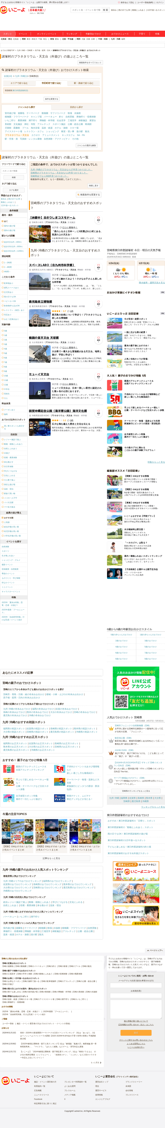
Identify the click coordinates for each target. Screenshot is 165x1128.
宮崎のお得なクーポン (11, 981)
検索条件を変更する (88, 194)
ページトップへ (155, 950)
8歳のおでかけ (121, 659)
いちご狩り (10, 120)
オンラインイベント (47, 34)
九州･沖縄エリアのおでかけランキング (22, 881)
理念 (97, 1086)
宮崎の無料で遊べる (31, 981)
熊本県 (149, 798)
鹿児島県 (136, 801)
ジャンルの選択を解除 (86, 145)
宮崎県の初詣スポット (37, 732)
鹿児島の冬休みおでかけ (15, 715)
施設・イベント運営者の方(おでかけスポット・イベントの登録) (43, 1023)
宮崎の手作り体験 (24, 974)
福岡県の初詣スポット (14, 728)
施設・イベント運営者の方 (45, 1082)
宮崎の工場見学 (8, 974)
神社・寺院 (29, 124)
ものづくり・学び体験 (11, 578)
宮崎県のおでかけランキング (47, 887)
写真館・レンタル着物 (31, 139)
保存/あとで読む (126, 2)
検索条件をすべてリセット (90, 63)
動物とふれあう (138, 10)
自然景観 (70, 116)
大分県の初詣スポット (14, 732)
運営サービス (100, 1090)
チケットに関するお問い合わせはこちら (136, 1040)
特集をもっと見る (156, 462)
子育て (142, 34)
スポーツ (5, 551)
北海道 (16, 39)
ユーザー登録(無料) (145, 2)
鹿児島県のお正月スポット (16, 750)
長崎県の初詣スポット (61, 728)
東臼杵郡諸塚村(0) (20, 90)
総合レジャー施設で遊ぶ (15, 902)
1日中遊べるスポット (156, 10)
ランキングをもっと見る (153, 807)
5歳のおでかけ (150, 647)
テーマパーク (33, 113)
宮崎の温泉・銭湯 (9, 999)
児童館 (8, 128)
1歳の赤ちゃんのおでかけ (150, 635)
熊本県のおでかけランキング (77, 884)
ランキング (71, 34)
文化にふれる (76, 902)
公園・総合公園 (75, 124)
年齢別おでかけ (93, 34)
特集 (157, 34)
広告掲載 (38, 1090)
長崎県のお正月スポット (67, 743)
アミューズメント (51, 135)
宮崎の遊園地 (7, 966)
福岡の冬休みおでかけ (43, 709)
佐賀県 (132, 798)
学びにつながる (60, 902)
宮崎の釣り (51, 966)
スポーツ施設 (59, 124)
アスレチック (43, 124)
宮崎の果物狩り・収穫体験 (13, 1002)
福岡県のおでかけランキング (57, 881)
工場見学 (72, 120)
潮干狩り (33, 120)
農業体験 (22, 120)
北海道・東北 (6, 39)
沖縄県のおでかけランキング (17, 891)
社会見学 (61, 120)
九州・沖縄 (115, 39)
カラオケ (35, 135)
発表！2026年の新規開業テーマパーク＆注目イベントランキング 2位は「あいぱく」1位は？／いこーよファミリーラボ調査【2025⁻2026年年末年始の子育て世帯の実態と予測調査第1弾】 (58, 1036)
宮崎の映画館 (45, 992)
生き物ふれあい (8, 556)
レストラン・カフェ (34, 131)
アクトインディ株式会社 (127, 1077)
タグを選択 (13, 190)
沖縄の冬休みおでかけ (40, 715)
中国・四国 (103, 39)
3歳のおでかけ (150, 641)
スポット (7, 34)
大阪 (83, 39)
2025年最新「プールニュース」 (13, 611)
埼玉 (45, 39)
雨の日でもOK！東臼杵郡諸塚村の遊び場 (128, 834)
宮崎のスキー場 (25, 999)
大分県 (157, 798)
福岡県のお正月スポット (15, 743)
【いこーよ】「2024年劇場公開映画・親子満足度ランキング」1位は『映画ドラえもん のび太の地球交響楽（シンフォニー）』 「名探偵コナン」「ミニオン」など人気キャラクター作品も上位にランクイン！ (58, 1055)
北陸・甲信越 (67, 39)
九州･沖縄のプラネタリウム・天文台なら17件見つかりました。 (62, 169)
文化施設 (17, 124)
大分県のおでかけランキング (17, 887)
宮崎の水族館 (91, 992)
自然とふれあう (10, 905)
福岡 (123, 39)
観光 (87, 131)
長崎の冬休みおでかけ (14, 712)
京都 (88, 39)
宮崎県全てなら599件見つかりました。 (50, 176)
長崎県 (141, 798)
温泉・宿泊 (55, 905)
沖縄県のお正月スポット (43, 750)
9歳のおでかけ (150, 659)
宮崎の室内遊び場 (30, 992)
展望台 (92, 120)
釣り (61, 116)
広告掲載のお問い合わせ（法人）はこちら (136, 1025)
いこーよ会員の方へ (136, 1047)
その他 (75, 139)
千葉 (40, 39)
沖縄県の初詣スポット (87, 732)
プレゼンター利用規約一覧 (75, 1082)
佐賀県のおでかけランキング (17, 884)
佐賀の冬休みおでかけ (66, 709)
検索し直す (93, 186)
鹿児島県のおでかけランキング (78, 887)
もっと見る (95, 1062)
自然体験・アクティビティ (57, 139)
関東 (24, 39)
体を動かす (42, 905)
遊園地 (21, 113)
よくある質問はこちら (136, 1044)
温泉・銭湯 (47, 128)
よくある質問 (69, 1086)
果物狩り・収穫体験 (86, 116)
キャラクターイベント (11, 591)
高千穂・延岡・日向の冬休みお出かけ (21, 697)
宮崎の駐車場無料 (48, 981)
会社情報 (129, 1090)
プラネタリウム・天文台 (17, 135)
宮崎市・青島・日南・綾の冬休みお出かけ (23, 694)
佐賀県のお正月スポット (41, 743)
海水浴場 (35, 128)
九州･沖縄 (114, 798)
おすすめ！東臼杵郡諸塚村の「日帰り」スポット (131, 821)
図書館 (16, 128)
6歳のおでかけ (121, 653)
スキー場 (74, 128)
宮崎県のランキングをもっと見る (136, 791)
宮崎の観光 (87, 966)
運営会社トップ (101, 1082)
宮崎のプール (74, 966)
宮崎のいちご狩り (78, 999)
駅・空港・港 (11, 139)
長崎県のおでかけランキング (47, 884)
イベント (23, 34)
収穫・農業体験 (27, 905)
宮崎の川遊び (7, 984)
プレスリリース (132, 1095)
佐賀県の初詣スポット (37, 728)
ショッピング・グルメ (11, 560)
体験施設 (83, 120)
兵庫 (93, 39)
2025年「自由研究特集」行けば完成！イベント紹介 (13, 618)
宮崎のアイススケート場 (44, 999)
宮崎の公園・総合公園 (86, 981)
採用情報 (99, 1095)
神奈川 (34, 39)
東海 (52, 39)
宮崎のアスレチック (66, 981)
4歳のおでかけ (121, 647)
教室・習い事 (67, 131)
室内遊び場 (10, 113)
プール (25, 128)
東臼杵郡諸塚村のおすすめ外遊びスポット (128, 853)
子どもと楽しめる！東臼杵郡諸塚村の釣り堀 (129, 847)
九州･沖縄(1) (21, 76)
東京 (29, 39)
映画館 (88, 124)
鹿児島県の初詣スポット (62, 732)
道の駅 (79, 131)
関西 (78, 39)
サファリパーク (58, 113)
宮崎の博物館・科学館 (62, 992)
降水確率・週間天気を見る (152, 282)
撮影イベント (7, 565)
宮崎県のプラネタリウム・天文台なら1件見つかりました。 (59, 173)
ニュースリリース (41, 1095)
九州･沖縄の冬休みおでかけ (16, 709)
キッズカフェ (68, 135)
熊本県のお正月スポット (15, 746)
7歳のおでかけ (150, 653)
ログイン (160, 2)
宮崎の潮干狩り (62, 999)
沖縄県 (145, 801)
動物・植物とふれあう (40, 902)
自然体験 (5, 547)
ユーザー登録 (7, 1023)
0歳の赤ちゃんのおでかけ (121, 635)
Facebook (38, 1099)
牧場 (70, 113)
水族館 (77, 113)
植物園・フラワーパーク (17, 116)
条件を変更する (51, 99)
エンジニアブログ (102, 1099)
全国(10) (8, 76)
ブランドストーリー (133, 1082)
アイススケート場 (13, 131)
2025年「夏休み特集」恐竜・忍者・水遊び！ (12, 603)
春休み (114, 10)
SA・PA (81, 135)
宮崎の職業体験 (75, 974)
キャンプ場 (36, 116)
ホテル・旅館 (61, 128)
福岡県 (124, 798)
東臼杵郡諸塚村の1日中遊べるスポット (127, 840)
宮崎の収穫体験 (60, 974)
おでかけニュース (120, 34)
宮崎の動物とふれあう (43, 974)
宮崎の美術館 (78, 992)
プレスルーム (69, 1090)
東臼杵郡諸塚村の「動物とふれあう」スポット (130, 827)
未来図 (128, 1086)
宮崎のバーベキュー (36, 966)
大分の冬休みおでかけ (61, 712)
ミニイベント (7, 587)
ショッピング (52, 131)
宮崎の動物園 (20, 966)
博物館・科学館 (47, 120)
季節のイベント (8, 574)
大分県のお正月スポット (41, 746)
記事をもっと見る (51, 858)
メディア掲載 (69, 1095)
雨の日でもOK (124, 10)
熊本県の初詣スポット (85, 728)
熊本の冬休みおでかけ (37, 712)
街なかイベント (8, 583)
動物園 (45, 113)
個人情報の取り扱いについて (136, 1021)
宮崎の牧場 (62, 966)
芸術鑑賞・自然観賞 (10, 569)
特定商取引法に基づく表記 (45, 1103)
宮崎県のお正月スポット (67, 746)
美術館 (8, 124)
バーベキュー (50, 116)
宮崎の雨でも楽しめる (11, 992)
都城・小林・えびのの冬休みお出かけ (64, 694)
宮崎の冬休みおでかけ (85, 712)
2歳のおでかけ (121, 641)
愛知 (57, 39)
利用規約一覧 (39, 1086)
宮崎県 (126, 801)
